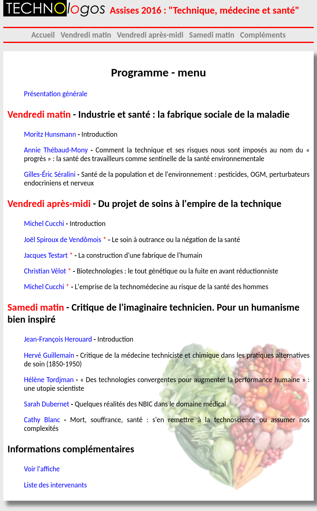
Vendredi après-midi (150, 35)
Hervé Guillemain (49, 355)
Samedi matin (211, 35)
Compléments (263, 35)
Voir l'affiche (42, 469)
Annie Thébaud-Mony (56, 150)
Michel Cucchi (44, 223)
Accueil (43, 35)
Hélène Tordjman (49, 380)
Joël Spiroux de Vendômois (62, 239)
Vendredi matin (86, 35)
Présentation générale (56, 94)
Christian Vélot (45, 271)
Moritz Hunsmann (50, 134)
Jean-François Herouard (58, 339)
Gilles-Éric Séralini (50, 174)
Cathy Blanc (42, 420)
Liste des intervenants (55, 485)
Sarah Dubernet (46, 404)
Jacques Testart (46, 255)
